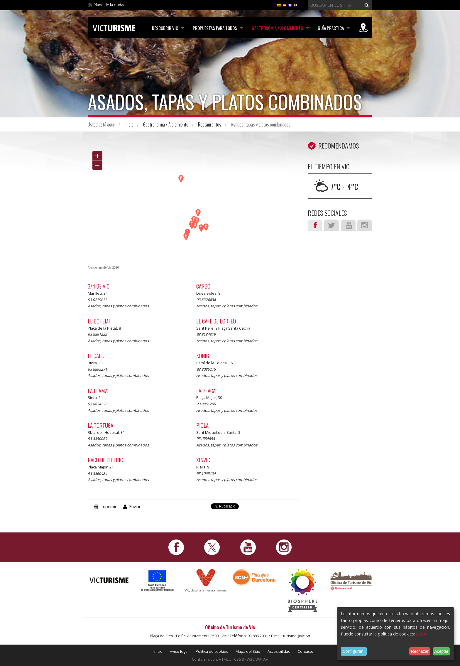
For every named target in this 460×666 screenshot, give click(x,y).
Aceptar (441, 651)
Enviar (135, 506)
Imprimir (108, 506)
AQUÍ (421, 634)
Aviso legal (179, 651)
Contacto (305, 651)
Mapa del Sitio (248, 651)
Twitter (331, 225)
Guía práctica (331, 28)
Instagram (364, 225)
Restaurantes (209, 124)
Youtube (348, 225)
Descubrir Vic (165, 28)
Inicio (129, 124)
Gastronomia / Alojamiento (277, 28)
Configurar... (354, 651)
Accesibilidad (279, 651)
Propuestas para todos (215, 28)
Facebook (315, 225)
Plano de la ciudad (110, 4)
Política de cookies (212, 651)
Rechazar (420, 651)
